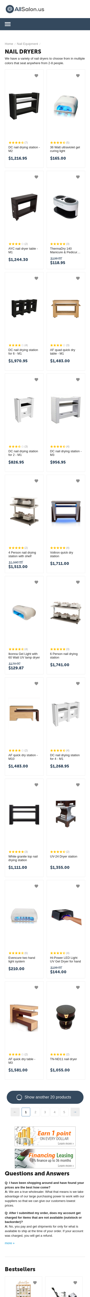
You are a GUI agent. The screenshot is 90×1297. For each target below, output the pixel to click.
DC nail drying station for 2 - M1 (23, 453)
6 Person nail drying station (64, 655)
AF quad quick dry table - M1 (62, 352)
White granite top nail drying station (23, 858)
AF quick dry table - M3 (21, 1061)
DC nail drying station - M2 (24, 149)
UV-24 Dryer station (63, 856)
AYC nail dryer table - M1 (23, 250)
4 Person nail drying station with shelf (22, 554)
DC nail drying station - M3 (66, 453)
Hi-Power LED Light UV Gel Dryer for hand (65, 959)
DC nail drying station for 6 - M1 (23, 352)
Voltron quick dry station (61, 554)
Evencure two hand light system (21, 959)
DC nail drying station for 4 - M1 (65, 757)
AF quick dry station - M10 (23, 757)
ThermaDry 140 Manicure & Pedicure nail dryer (64, 250)
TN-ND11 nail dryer (63, 1059)
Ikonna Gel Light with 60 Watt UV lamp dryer (24, 655)
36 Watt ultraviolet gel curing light (65, 149)
